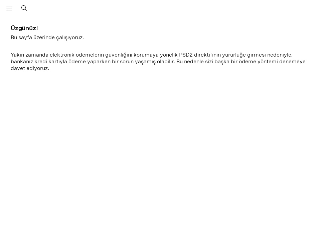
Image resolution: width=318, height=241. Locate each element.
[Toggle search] (23, 8)
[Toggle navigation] (9, 9)
